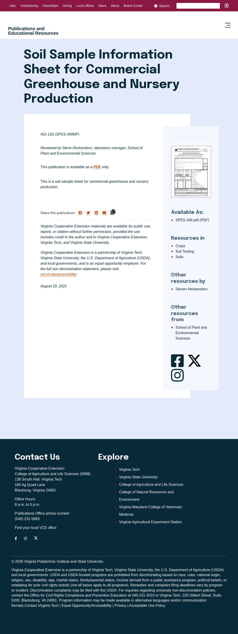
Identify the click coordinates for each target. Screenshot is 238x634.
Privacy (120, 605)
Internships (50, 5)
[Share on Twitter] (88, 213)
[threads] (116, 619)
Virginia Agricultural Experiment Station (150, 522)
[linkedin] (127, 619)
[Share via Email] (104, 213)
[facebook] (111, 619)
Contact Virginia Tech (42, 605)
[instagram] (122, 619)
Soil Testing (185, 251)
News (102, 5)
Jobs (12, 5)
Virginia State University (138, 477)
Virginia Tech (129, 469)
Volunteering (29, 5)
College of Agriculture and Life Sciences (151, 484)
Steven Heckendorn (192, 289)
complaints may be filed (73, 590)
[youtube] (132, 619)
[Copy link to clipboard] (113, 212)
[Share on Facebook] (80, 213)
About (115, 5)
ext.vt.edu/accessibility (58, 274)
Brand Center (133, 5)
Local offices (85, 5)
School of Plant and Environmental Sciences (191, 333)
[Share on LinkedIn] (96, 213)
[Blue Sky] (105, 619)
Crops (180, 246)
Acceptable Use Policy (147, 605)
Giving (67, 5)
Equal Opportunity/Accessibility (87, 605)
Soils (179, 257)
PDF (97, 167)
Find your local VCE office (36, 528)
